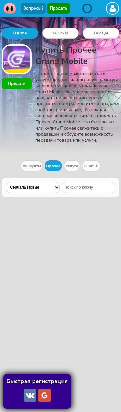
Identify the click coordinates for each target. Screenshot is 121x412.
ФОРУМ (60, 33)
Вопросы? (33, 8)
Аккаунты (31, 165)
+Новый (91, 165)
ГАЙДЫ (101, 33)
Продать (58, 8)
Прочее (53, 165)
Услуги (72, 165)
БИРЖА (20, 33)
